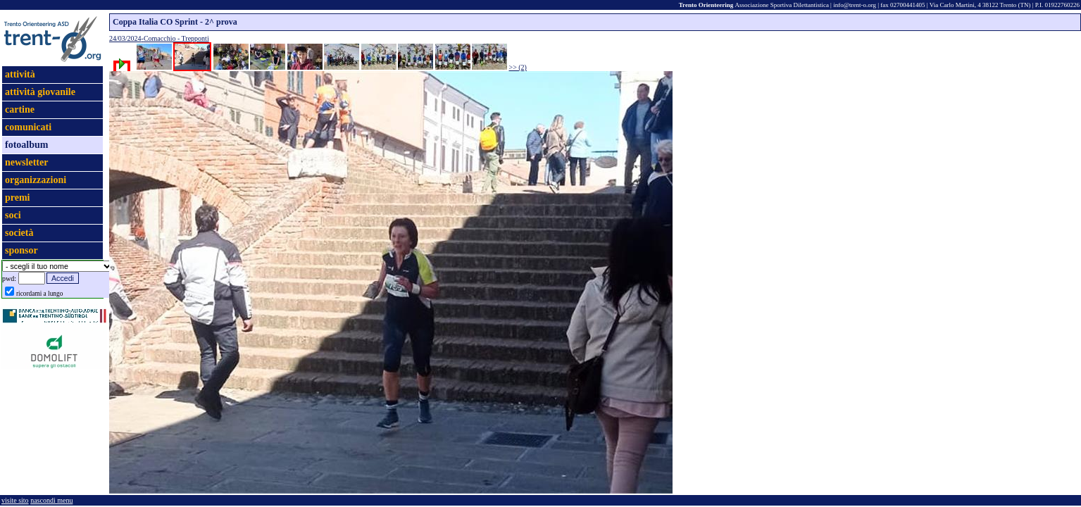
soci (13, 215)
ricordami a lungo (39, 293)
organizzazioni (35, 180)
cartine (20, 109)
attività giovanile (40, 92)
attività (20, 74)
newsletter (26, 162)
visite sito (15, 500)
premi (17, 197)
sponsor (21, 250)
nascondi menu (51, 500)
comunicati (28, 127)
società (19, 232)
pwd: (9, 278)
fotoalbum (26, 144)
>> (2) (518, 67)
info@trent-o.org (854, 4)
